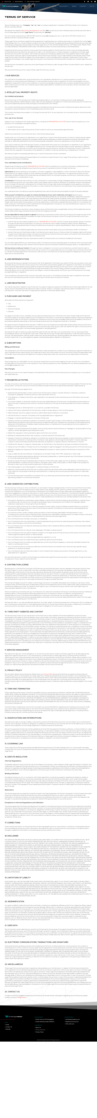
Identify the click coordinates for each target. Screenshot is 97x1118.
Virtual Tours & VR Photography (44, 1019)
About (74, 6)
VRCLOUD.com (69, 1024)
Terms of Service (40, 1030)
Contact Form (21, 997)
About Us (38, 1027)
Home (54, 6)
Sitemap (8, 1035)
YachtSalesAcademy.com (72, 1019)
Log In (91, 6)
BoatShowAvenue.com (72, 1021)
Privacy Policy (48, 674)
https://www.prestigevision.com (31, 30)
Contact (83, 6)
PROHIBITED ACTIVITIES (57, 121)
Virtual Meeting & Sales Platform (44, 1021)
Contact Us (9, 1032)
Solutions (64, 6)
